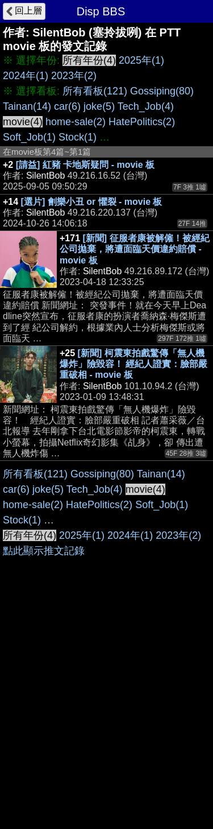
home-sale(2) (75, 121)
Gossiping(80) (162, 91)
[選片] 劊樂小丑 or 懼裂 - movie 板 (91, 202)
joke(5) (99, 106)
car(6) (67, 106)
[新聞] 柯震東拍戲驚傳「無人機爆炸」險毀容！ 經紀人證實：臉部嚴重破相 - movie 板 (133, 364)
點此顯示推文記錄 (44, 775)
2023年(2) (74, 75)
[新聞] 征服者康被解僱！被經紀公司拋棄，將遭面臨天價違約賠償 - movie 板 (135, 249)
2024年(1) (25, 75)
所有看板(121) (94, 91)
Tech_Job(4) (146, 106)
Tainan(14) (27, 106)
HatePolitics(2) (141, 121)
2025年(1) (141, 60)
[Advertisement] (106, 573)
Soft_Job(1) (29, 137)
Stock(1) (78, 137)
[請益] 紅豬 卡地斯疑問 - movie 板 (85, 165)
